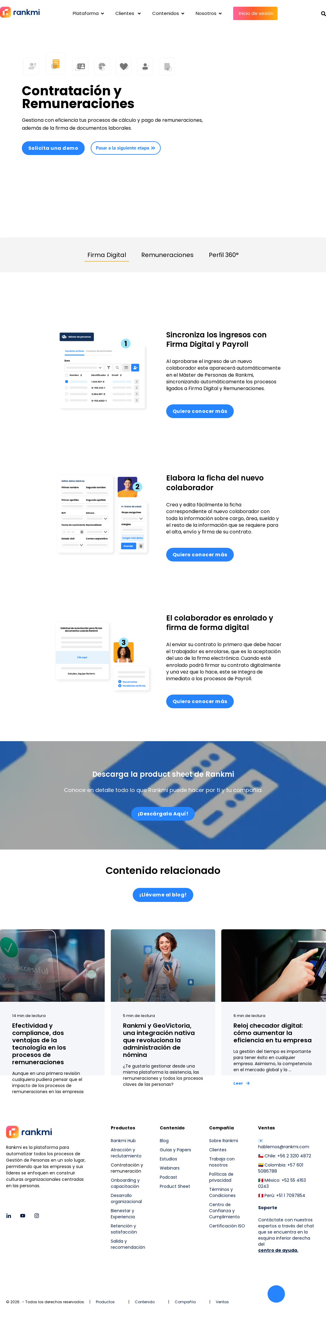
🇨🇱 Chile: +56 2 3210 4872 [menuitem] (284, 1156)
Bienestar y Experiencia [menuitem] (123, 1214)
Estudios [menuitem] (168, 1159)
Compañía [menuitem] (221, 1129)
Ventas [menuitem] (266, 1129)
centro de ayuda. (278, 1251)
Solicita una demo (53, 148)
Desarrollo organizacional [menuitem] (126, 1199)
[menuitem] (227, 1241)
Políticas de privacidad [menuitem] (221, 1178)
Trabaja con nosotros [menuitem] (222, 1162)
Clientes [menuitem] (217, 1150)
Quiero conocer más (200, 411)
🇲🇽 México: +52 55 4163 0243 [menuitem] (282, 1184)
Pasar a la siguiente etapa (126, 148)
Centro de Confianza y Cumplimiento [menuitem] (224, 1211)
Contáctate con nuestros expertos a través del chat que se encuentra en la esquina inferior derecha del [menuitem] (286, 1232)
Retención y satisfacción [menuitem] (124, 1229)
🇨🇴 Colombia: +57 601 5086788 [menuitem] (280, 1169)
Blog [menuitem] (164, 1141)
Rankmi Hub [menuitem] (123, 1141)
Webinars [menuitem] (170, 1169)
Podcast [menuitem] (168, 1178)
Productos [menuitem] (123, 1129)
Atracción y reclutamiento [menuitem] (126, 1153)
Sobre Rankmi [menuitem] (223, 1141)
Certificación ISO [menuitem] (227, 1226)
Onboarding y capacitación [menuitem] (125, 1184)
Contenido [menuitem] (172, 1129)
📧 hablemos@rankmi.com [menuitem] (283, 1144)
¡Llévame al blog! (163, 895)
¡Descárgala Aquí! (163, 813)
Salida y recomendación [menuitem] (128, 1245)
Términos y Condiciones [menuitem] (222, 1193)
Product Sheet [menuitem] (175, 1187)
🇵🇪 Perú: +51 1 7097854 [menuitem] (281, 1196)
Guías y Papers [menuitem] (175, 1150)
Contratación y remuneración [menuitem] (127, 1169)
